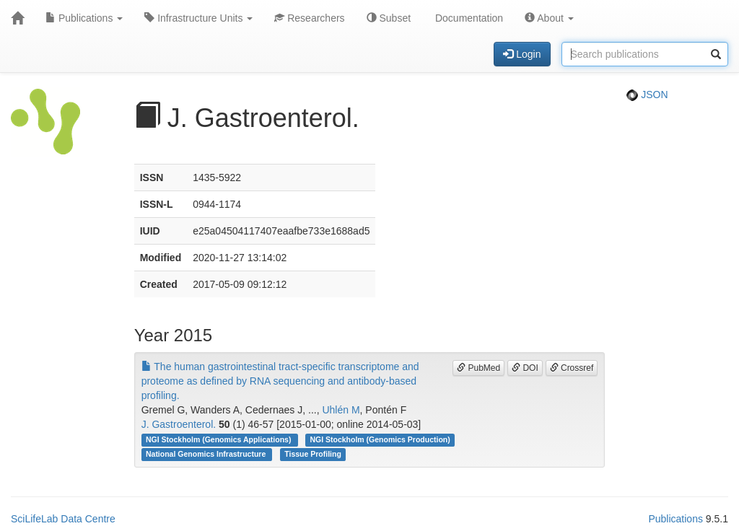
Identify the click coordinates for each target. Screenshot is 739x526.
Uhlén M (340, 410)
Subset (389, 18)
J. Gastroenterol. (179, 424)
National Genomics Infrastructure (207, 454)
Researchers (309, 18)
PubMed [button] (478, 368)
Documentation (467, 18)
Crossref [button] (572, 368)
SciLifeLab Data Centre (63, 519)
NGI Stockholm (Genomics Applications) (219, 439)
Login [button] (522, 54)
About (549, 18)
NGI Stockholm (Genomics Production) (380, 439)
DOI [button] (525, 368)
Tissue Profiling (312, 454)
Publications (84, 18)
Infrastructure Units (198, 18)
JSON (647, 94)
